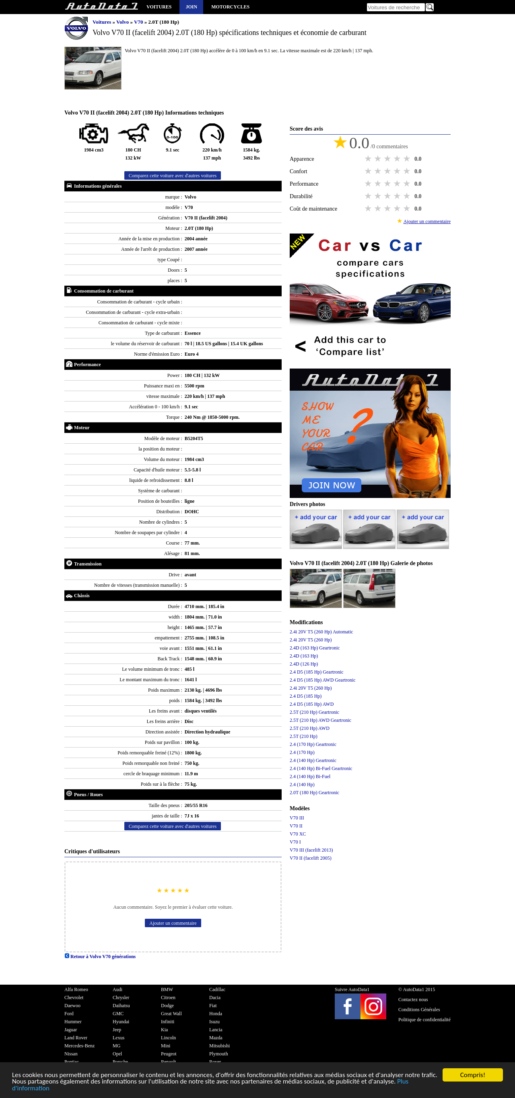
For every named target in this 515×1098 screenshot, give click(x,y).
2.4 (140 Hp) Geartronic (313, 760)
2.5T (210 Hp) (303, 736)
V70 (139, 22)
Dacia (214, 997)
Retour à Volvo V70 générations (100, 956)
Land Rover (75, 1038)
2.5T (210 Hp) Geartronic (314, 712)
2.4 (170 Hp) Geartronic (313, 744)
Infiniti (167, 1021)
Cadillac (217, 989)
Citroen (168, 997)
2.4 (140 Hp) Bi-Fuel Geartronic (321, 768)
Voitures (158, 7)
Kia (164, 1029)
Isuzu (214, 1021)
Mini (165, 1046)
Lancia (215, 1029)
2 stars (378, 159)
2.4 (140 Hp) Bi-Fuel (310, 776)
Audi (117, 989)
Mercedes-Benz (79, 1046)
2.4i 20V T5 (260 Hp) (311, 640)
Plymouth (218, 1054)
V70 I (295, 842)
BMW (167, 989)
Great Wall (171, 1013)
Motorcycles (230, 7)
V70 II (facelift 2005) (311, 858)
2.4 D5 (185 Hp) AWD (312, 704)
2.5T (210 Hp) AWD (310, 728)
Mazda (215, 1038)
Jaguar (70, 1029)
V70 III (297, 818)
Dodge (167, 1005)
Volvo (123, 22)
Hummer (73, 1021)
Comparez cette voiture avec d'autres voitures (172, 175)
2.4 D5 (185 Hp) (305, 696)
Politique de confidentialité (424, 1019)
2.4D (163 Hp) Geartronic (315, 648)
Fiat (213, 1005)
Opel (117, 1054)
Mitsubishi (219, 1046)
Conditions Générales (419, 1009)
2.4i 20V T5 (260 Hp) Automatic (321, 632)
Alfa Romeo (76, 989)
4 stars (398, 159)
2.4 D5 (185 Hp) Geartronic (317, 672)
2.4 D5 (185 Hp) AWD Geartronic (323, 680)
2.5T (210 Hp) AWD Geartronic (320, 720)
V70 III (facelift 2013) (311, 850)
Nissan (71, 1054)
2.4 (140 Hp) (302, 784)
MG (116, 1046)
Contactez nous (413, 999)
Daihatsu (121, 1005)
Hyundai (121, 1021)
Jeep (117, 1029)
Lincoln (168, 1038)
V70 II (296, 826)
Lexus (118, 1038)
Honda (215, 1013)
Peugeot (169, 1054)
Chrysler (121, 997)
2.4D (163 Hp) (304, 656)
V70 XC (298, 834)
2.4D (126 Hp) (304, 664)
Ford (69, 1013)
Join (191, 7)
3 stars (388, 159)
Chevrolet (73, 997)
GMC (118, 1013)
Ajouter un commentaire (172, 923)
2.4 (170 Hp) (302, 752)
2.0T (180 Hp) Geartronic (314, 792)
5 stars (407, 159)
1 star (369, 159)
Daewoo (72, 1005)
